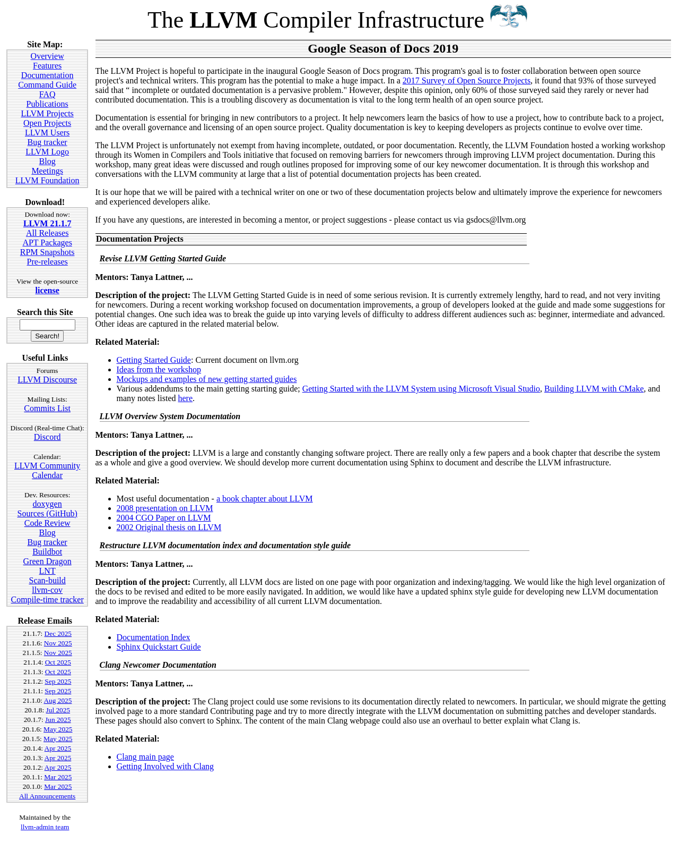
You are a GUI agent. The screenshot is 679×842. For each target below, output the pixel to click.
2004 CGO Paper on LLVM (164, 517)
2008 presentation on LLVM (165, 508)
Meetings (47, 170)
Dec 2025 (58, 633)
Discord (47, 436)
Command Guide (47, 84)
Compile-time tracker (47, 599)
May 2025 (57, 729)
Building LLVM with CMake (593, 388)
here (185, 398)
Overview (47, 56)
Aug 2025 (57, 700)
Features (47, 65)
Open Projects (47, 122)
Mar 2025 (58, 777)
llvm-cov (47, 589)
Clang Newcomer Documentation (158, 664)
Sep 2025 (58, 681)
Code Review (47, 523)
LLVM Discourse (47, 379)
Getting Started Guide (154, 359)
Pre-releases (47, 261)
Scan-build (47, 580)
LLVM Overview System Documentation (170, 416)
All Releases (47, 232)
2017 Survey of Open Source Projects (466, 80)
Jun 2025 (58, 720)
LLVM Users (47, 132)
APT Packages (47, 242)
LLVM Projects (47, 113)
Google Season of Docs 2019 (383, 48)
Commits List (47, 408)
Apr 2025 (58, 748)
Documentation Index (153, 637)
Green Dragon (47, 561)
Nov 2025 (58, 643)
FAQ (47, 94)
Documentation (47, 75)
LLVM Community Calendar (47, 470)
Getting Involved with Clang (165, 766)
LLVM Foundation (47, 180)
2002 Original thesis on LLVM (169, 527)
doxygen (47, 503)
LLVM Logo (47, 151)
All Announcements (47, 796)
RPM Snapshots (47, 252)
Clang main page (145, 756)
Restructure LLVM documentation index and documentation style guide (225, 545)
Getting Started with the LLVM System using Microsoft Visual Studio (421, 388)
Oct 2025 (58, 662)
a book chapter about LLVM (264, 498)
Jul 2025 (58, 710)
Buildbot (47, 551)
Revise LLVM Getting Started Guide (163, 258)
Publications (47, 103)
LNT (47, 570)
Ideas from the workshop (159, 369)
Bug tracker (47, 142)
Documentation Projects (140, 238)
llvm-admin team (45, 827)
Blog (47, 161)
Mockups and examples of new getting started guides (207, 379)
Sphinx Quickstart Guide (159, 646)
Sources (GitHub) (47, 513)
